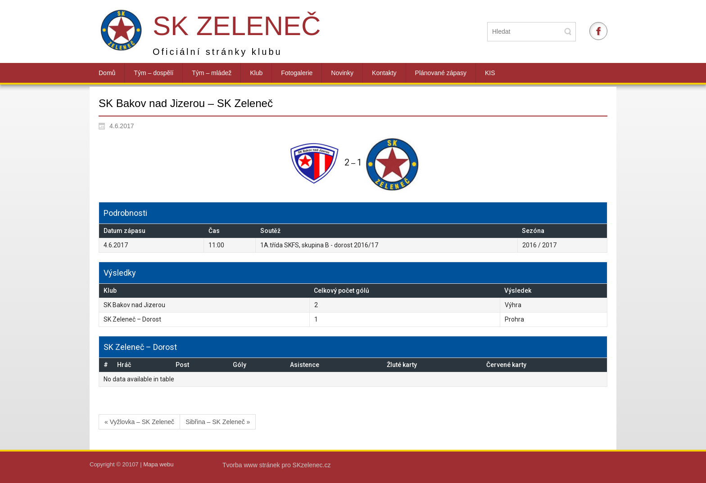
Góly (239, 364)
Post (182, 364)
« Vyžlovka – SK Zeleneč (139, 421)
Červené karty (506, 364)
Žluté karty (402, 364)
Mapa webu (158, 464)
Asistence (304, 364)
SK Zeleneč (237, 26)
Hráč (124, 364)
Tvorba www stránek (251, 465)
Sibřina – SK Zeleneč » (218, 421)
